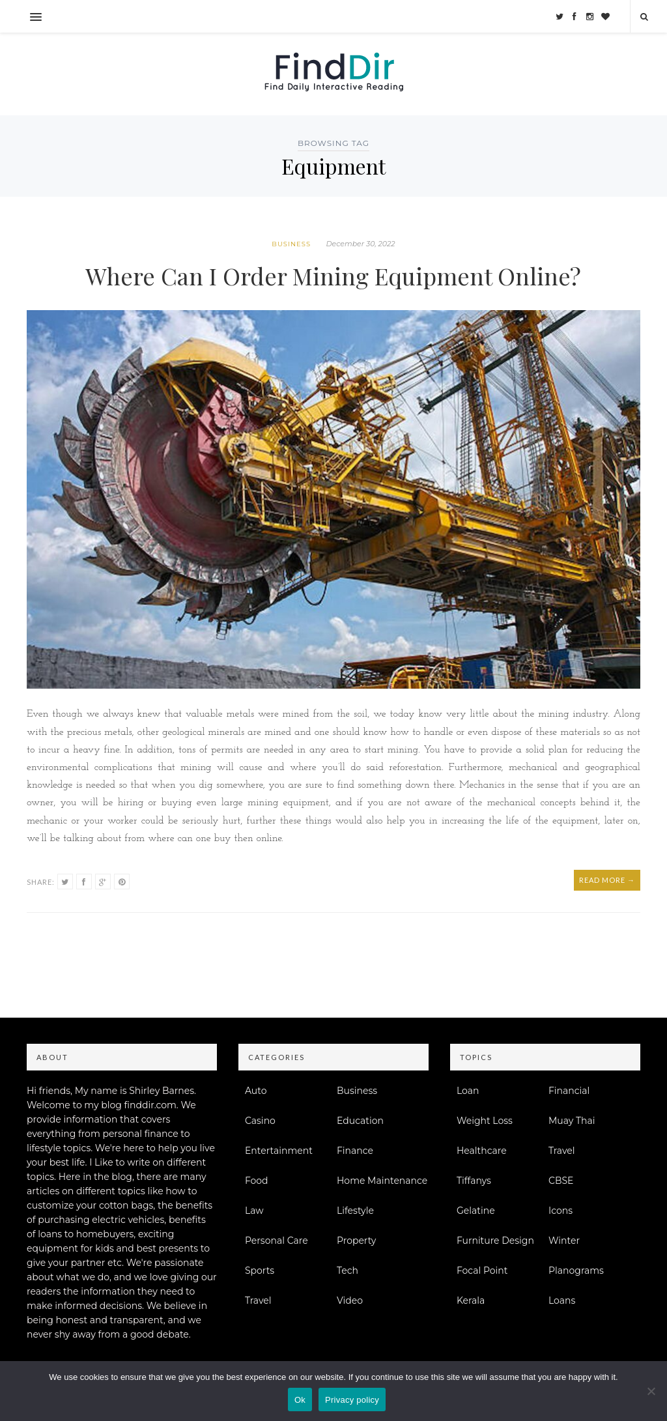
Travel (258, 1300)
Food (256, 1180)
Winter (564, 1240)
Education (360, 1121)
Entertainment (279, 1150)
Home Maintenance (382, 1180)
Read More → (607, 880)
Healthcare (482, 1150)
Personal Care (276, 1240)
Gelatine (476, 1210)
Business (291, 244)
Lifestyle (355, 1210)
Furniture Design (495, 1240)
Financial (568, 1091)
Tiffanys (474, 1180)
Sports (259, 1270)
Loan (468, 1091)
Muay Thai (571, 1121)
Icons (560, 1210)
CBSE (560, 1180)
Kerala (471, 1300)
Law (254, 1210)
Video (350, 1300)
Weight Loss (485, 1121)
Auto (256, 1091)
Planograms (576, 1270)
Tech (347, 1270)
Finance (355, 1150)
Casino (260, 1121)
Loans (561, 1300)
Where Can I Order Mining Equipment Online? (333, 275)
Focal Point (482, 1270)
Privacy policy (352, 1400)
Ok (299, 1400)
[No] (650, 1391)
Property (356, 1240)
